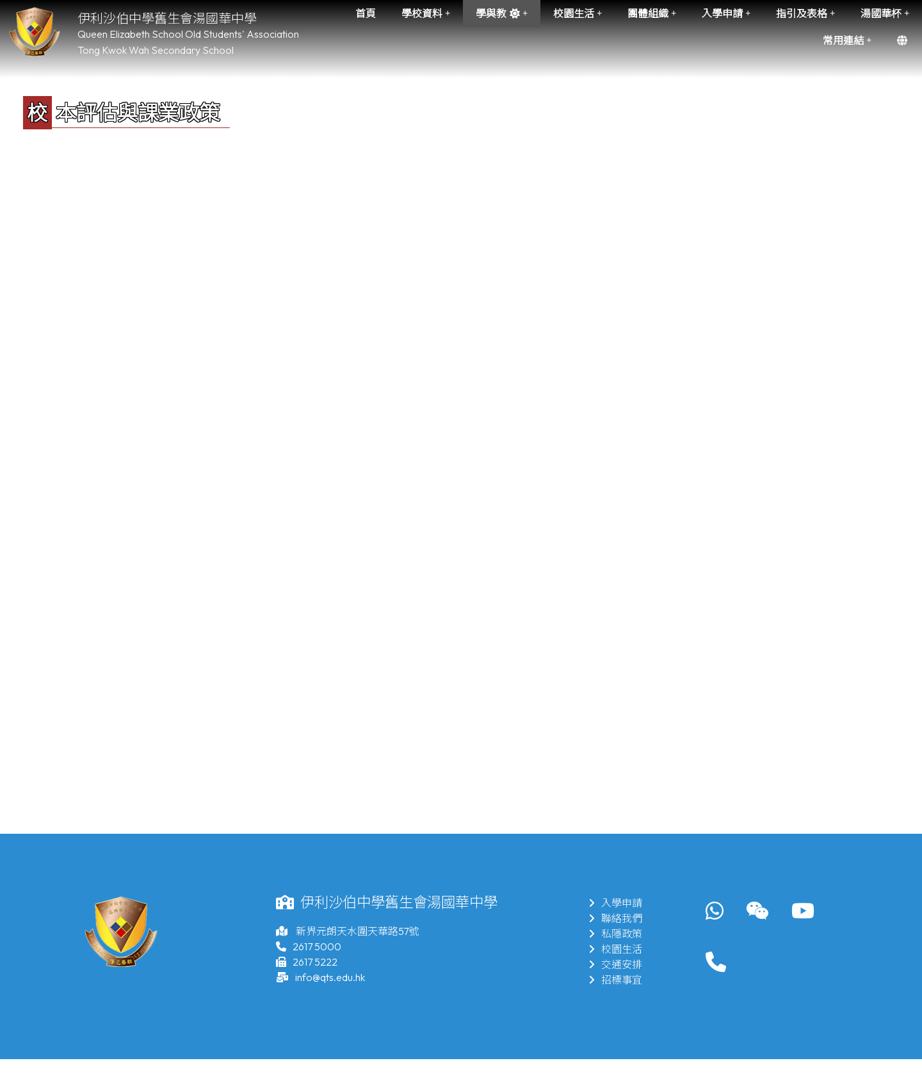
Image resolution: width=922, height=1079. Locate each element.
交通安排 (615, 964)
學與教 (502, 13)
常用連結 (847, 40)
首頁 (365, 13)
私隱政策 (615, 933)
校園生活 (577, 13)
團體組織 (651, 13)
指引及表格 (805, 13)
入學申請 (726, 13)
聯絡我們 (615, 918)
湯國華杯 (885, 13)
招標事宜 (615, 979)
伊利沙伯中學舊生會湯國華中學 (167, 18)
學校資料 (425, 13)
